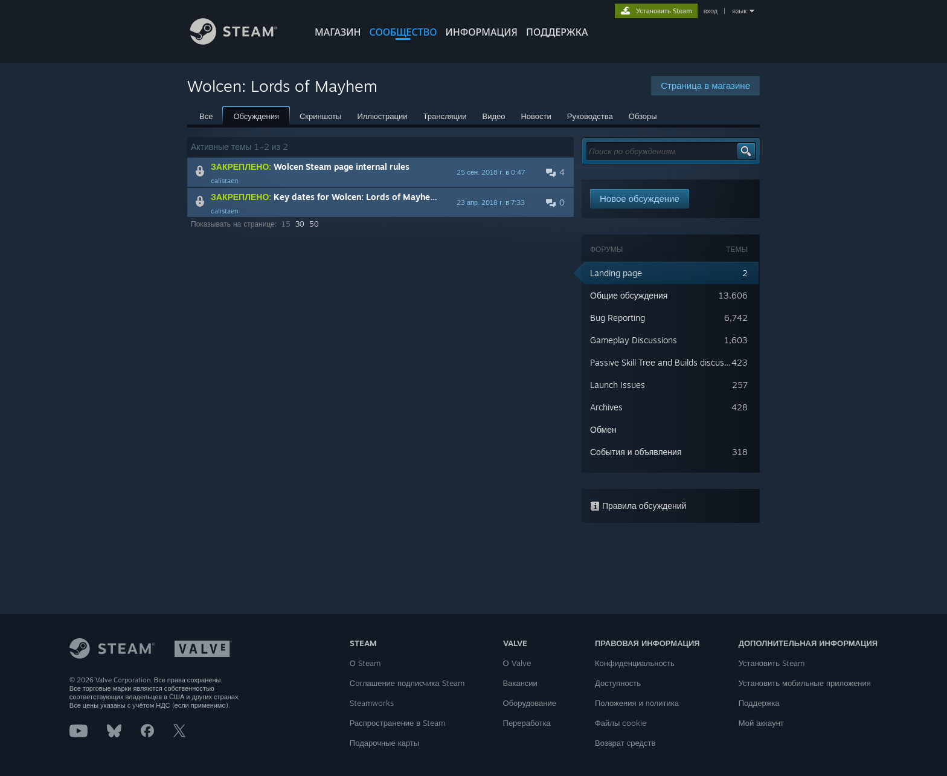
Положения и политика (637, 703)
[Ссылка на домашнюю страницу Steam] (243, 41)
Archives (606, 407)
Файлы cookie (620, 723)
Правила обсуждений (638, 505)
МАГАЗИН (338, 32)
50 (314, 223)
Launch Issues (617, 385)
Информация (481, 32)
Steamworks (372, 703)
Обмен (603, 429)
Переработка (527, 723)
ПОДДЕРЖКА (557, 32)
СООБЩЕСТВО (403, 32)
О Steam (365, 663)
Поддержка (759, 703)
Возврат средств (625, 743)
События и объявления (636, 452)
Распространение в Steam (397, 723)
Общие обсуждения (628, 295)
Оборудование (529, 703)
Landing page (616, 273)
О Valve (517, 663)
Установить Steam (771, 663)
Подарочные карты (384, 743)
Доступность (618, 683)
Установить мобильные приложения (805, 683)
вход (711, 11)
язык (739, 11)
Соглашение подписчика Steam (407, 683)
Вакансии (520, 683)
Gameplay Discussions (633, 340)
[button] (380, 172)
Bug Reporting (617, 317)
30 (299, 223)
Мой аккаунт (761, 723)
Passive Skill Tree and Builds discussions (667, 362)
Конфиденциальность (635, 663)
